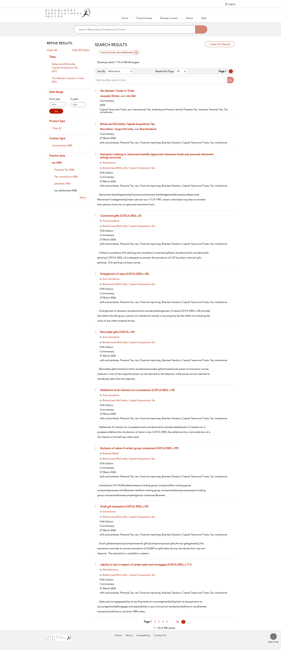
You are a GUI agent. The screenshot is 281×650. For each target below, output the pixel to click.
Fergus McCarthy (124, 129)
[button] (144, 18)
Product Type (57, 121)
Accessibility (143, 635)
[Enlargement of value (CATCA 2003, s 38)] (126, 274)
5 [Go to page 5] (166, 621)
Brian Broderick (148, 129)
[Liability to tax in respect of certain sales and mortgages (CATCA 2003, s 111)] (147, 565)
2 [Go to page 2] (154, 621)
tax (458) (56, 162)
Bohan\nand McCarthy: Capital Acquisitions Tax (129, 167)
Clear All (52, 50)
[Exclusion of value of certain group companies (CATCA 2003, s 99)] (141, 448)
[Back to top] (273, 638)
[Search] (201, 29)
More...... (85, 197)
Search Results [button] (111, 44)
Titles (52, 56)
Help (203, 18)
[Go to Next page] (231, 71)
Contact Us (160, 635)
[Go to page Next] (183, 622)
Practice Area (57, 155)
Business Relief (111, 453)
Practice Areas (144, 18)
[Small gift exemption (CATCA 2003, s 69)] (126, 506)
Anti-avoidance (111, 220)
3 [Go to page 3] (158, 621)
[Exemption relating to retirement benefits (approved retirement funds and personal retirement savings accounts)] (160, 155)
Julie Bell (131, 96)
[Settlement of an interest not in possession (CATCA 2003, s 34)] (139, 390)
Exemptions (109, 162)
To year (74, 98)
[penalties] (62, 183)
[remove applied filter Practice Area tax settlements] (136, 52)
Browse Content (169, 18)
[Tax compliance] (66, 176)
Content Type (57, 138)
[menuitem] (68, 69)
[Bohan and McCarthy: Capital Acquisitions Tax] (129, 124)
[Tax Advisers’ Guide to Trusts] (119, 91)
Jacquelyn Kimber (110, 96)
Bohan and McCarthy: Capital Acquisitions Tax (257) (65, 68)
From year (54, 98)
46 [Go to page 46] (177, 621)
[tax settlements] (65, 190)
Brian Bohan (106, 129)
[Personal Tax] (64, 170)
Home (124, 18)
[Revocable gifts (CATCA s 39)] (119, 332)
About (189, 18)
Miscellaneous (110, 569)
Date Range (56, 92)
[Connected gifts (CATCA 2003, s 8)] (122, 216)
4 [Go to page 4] (162, 621)
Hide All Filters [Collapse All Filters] (81, 50)
